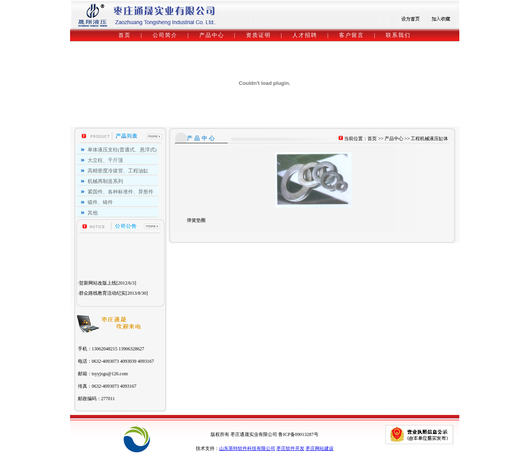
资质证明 (258, 35)
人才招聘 (304, 35)
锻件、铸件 (100, 202)
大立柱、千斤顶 (105, 160)
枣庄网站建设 (320, 448)
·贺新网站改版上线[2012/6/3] (107, 290)
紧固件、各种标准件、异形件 (120, 192)
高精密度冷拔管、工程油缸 (118, 171)
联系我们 (398, 35)
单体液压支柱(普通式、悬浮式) (122, 150)
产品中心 (211, 35)
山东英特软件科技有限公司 (247, 448)
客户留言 (351, 35)
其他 (93, 213)
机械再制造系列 (105, 181)
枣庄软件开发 (290, 448)
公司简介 (165, 35)
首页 (124, 35)
